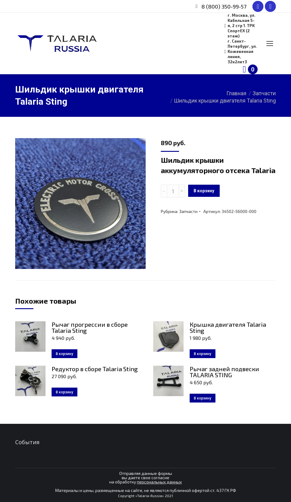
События (27, 442)
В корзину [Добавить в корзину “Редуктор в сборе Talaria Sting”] (64, 392)
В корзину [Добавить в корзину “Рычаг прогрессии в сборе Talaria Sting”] (64, 354)
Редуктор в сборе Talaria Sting (95, 369)
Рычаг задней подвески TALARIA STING (224, 372)
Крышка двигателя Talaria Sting (228, 327)
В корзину (204, 190)
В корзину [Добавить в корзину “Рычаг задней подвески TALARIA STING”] (202, 398)
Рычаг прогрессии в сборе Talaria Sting (90, 327)
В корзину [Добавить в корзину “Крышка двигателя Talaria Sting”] (202, 354)
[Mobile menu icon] (270, 43)
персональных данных (159, 481)
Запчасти (188, 211)
